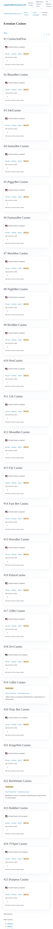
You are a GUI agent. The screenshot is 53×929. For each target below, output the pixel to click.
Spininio (10, 924)
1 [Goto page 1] (44, 34)
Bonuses (7, 54)
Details (20, 54)
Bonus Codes (31, 4)
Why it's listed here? (10, 693)
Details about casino (24, 693)
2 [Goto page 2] (46, 34)
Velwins (10, 926)
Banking (14, 54)
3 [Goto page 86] (48, 34)
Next (5, 33)
